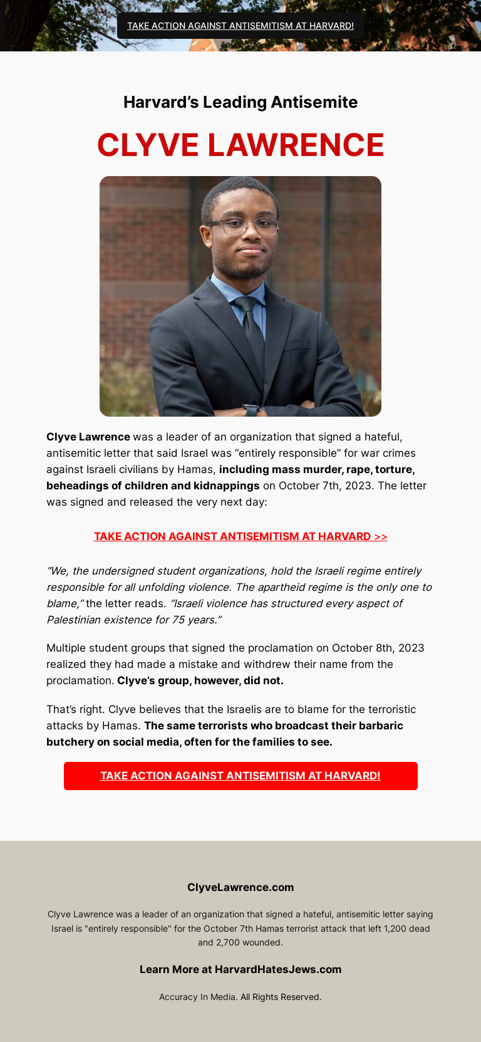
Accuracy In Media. (198, 996)
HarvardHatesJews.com (278, 969)
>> (241, 536)
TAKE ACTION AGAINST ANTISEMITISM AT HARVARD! (240, 25)
